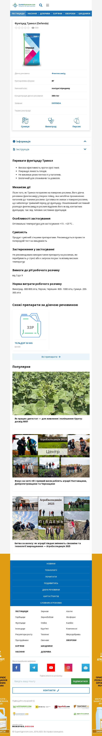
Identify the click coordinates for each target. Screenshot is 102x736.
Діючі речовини (51, 589)
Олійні (44, 622)
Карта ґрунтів (51, 596)
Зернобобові (47, 617)
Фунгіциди (20, 622)
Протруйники (21, 640)
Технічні (45, 634)
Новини (51, 563)
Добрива (45, 13)
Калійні (69, 622)
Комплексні (71, 628)
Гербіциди (20, 617)
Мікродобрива (73, 634)
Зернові (45, 611)
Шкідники (84, 13)
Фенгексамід (59, 73)
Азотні (69, 611)
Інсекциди (20, 628)
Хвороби (70, 13)
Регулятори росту (23, 634)
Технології (51, 570)
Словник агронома (51, 602)
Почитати (51, 576)
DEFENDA (56, 103)
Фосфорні (71, 617)
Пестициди (18, 13)
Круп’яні (45, 628)
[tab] (51, 141)
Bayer (17, 346)
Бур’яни (57, 13)
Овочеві (45, 640)
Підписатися (80, 681)
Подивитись (51, 583)
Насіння (32, 13)
